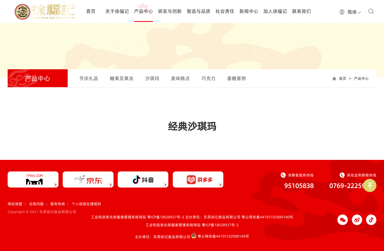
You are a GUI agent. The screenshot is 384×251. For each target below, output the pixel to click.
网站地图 (15, 203)
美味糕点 (180, 78)
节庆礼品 (88, 78)
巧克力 (208, 78)
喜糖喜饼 (236, 78)
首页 (342, 78)
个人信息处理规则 (86, 203)
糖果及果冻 (122, 78)
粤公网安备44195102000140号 (267, 217)
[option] (192, 46)
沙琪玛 (152, 78)
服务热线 (57, 203)
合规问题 (36, 203)
